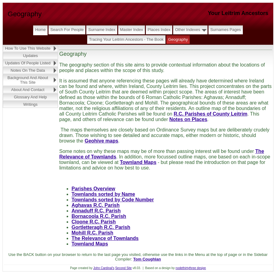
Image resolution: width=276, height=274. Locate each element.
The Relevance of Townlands (105, 238)
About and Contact (27, 89)
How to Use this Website (27, 48)
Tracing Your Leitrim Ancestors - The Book (126, 39)
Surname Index (101, 29)
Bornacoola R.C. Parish (99, 216)
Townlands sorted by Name (103, 194)
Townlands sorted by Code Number (113, 199)
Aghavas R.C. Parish (96, 205)
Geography (178, 39)
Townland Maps (138, 162)
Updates (30, 55)
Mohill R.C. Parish (92, 232)
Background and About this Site (27, 80)
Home (40, 29)
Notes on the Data (28, 70)
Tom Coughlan (147, 259)
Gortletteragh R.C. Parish (101, 227)
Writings (30, 104)
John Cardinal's (104, 268)
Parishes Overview (93, 188)
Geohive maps (101, 140)
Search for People (67, 29)
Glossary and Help (30, 97)
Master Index (131, 29)
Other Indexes (187, 29)
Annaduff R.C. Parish (96, 210)
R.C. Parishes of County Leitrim (210, 113)
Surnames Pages (225, 29)
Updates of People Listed (27, 63)
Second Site (123, 268)
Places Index (159, 29)
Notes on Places (188, 119)
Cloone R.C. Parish (94, 221)
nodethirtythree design (191, 268)
